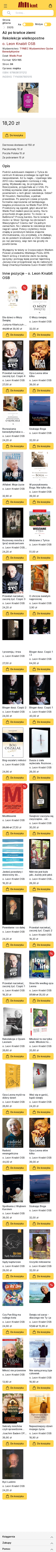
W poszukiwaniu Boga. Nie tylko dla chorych (39, 486)
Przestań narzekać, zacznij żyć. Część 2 (40, 929)
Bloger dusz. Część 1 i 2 (41, 653)
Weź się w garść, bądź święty (38, 1096)
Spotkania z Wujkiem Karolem (14, 1208)
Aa (19, 24)
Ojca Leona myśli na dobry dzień (13, 1096)
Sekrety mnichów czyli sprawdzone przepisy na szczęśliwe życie (12, 1428)
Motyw (43, 24)
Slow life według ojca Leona (41, 985)
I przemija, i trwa (11, 651)
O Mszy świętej (37, 317)
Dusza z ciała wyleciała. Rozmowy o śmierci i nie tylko (40, 762)
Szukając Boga (37, 428)
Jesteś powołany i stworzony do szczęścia (12, 873)
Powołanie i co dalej (13, 927)
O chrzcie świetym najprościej (39, 598)
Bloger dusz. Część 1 (41, 707)
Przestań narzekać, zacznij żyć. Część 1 (13, 985)
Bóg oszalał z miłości (14, 760)
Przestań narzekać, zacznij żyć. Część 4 (13, 375)
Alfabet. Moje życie (13, 484)
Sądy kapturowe (11, 1261)
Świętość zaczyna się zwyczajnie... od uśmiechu (41, 818)
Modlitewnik (9, 816)
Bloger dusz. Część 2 (14, 707)
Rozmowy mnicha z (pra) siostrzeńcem (13, 542)
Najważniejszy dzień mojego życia (41, 1428)
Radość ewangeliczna (10, 1152)
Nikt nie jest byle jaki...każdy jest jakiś (40, 873)
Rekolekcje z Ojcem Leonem (13, 1040)
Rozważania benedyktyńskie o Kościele (12, 430)
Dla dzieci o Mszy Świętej (12, 319)
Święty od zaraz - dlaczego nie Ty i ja (40, 1316)
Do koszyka (14, 135)
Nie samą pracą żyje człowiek (40, 1372)
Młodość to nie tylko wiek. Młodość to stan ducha (40, 1040)
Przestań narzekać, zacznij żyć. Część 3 (13, 598)
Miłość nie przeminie (14, 1370)
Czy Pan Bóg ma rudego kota (11, 1316)
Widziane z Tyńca (39, 540)
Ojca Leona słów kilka (38, 375)
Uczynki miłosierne (40, 1261)
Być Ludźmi (9, 1481)
